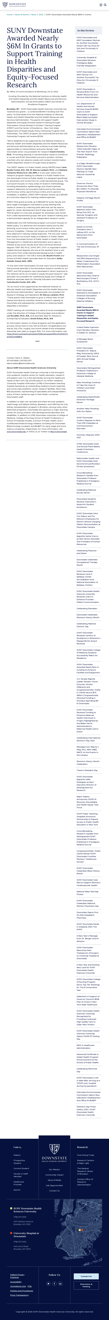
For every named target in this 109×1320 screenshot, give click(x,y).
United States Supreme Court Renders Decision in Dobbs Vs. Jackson (88, 330)
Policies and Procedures (21, 1291)
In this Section (85, 30)
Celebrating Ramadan (87, 608)
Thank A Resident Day (87, 770)
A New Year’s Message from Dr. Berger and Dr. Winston (88, 938)
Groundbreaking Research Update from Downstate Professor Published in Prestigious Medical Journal (88, 478)
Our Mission (54, 1169)
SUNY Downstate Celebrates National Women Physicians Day (88, 903)
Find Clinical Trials (85, 1155)
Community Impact (54, 1175)
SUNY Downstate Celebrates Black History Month (88, 871)
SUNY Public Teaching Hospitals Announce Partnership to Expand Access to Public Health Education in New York (88, 819)
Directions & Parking (86, 1285)
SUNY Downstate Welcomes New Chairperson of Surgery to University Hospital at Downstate (88, 953)
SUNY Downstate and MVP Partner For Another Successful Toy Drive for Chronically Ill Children (88, 77)
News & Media (54, 1180)
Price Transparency (19, 1295)
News (33, 15)
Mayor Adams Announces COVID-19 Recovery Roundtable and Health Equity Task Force (87, 802)
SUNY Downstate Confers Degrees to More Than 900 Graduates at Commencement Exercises (88, 423)
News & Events (22, 15)
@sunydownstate (58, 432)
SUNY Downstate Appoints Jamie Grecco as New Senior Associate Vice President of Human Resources (88, 538)
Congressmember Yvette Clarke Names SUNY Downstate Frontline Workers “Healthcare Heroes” (88, 856)
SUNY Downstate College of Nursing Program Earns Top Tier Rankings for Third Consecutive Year (88, 984)
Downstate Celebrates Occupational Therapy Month (87, 562)
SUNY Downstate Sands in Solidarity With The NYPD (88, 927)
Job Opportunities (54, 1185)
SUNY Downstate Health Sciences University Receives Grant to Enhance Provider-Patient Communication (88, 596)
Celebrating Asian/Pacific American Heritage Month (88, 399)
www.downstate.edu (16, 432)
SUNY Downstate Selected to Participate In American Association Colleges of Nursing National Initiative (88, 295)
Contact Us (54, 1191)
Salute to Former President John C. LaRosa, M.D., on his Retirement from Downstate (86, 232)
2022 (41, 15)
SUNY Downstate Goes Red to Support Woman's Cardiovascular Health (88, 882)
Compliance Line (18, 1286)
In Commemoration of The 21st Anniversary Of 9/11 (88, 246)
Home (10, 15)
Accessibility (16, 1282)
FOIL (30, 1286)
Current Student (21, 1168)
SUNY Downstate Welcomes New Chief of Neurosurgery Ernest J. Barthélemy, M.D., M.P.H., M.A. (88, 278)
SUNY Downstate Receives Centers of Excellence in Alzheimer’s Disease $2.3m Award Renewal (88, 638)
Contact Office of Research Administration (85, 1182)
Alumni (17, 1190)
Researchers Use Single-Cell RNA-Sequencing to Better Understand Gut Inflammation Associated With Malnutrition (88, 261)
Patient (17, 1155)
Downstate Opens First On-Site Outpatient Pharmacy (87, 915)
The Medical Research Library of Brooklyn (85, 1171)
